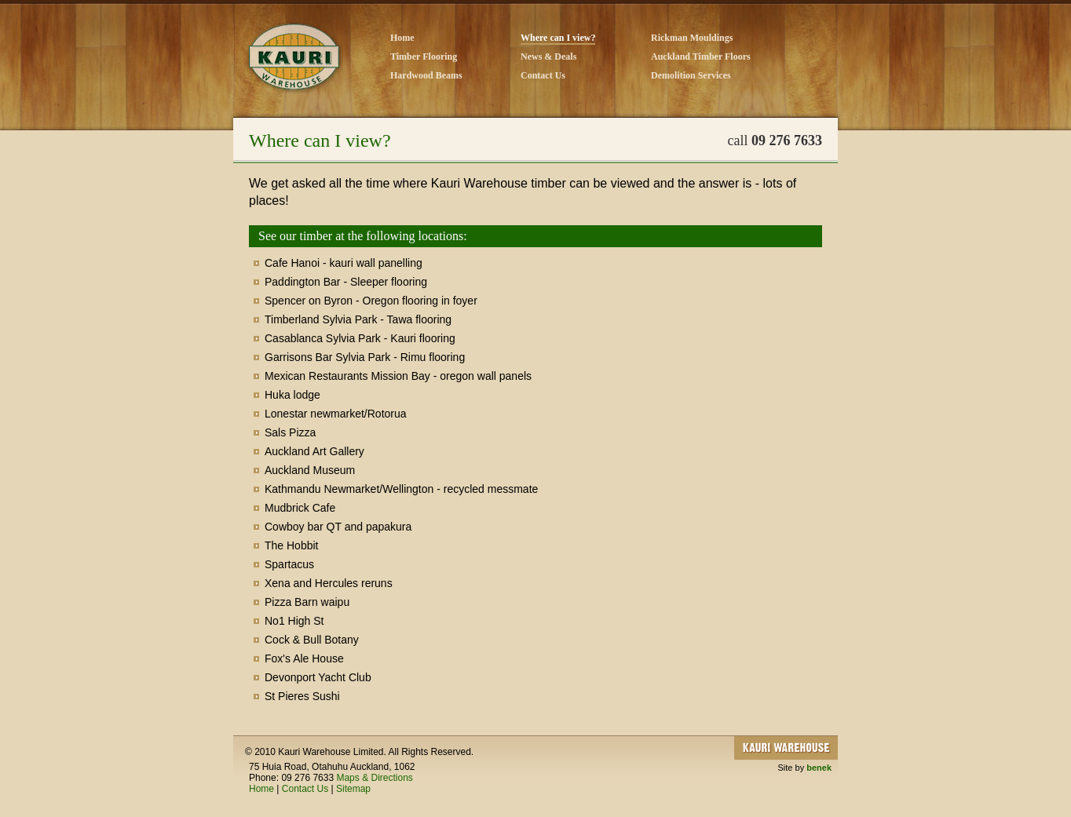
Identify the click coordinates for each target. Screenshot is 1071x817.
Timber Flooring (423, 56)
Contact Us (543, 75)
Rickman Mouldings (692, 37)
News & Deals (548, 56)
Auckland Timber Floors (701, 56)
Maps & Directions (374, 777)
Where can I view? (558, 37)
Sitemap (353, 788)
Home (402, 37)
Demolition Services (691, 75)
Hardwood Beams (426, 75)
